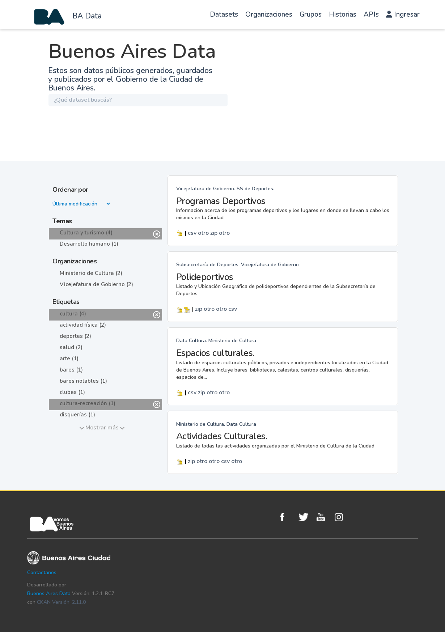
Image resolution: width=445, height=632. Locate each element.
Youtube (324, 517)
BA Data (87, 16)
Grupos (311, 14)
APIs (371, 14)
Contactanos (41, 572)
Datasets (224, 14)
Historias (342, 14)
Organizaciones (268, 14)
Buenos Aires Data (49, 593)
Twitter (305, 517)
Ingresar (403, 14)
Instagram (342, 517)
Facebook (287, 517)
